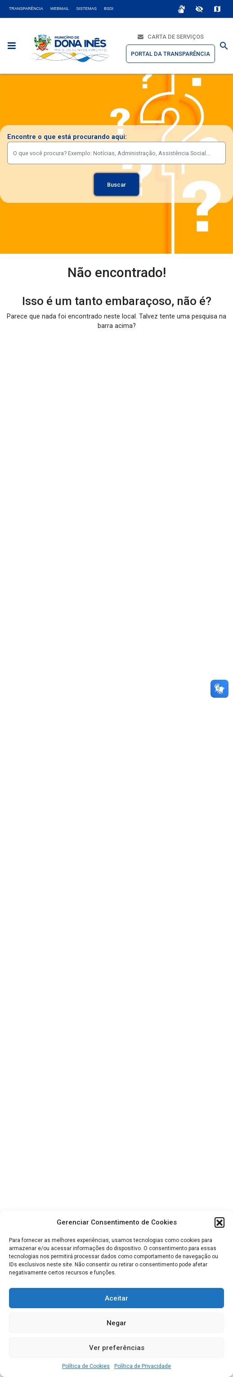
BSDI (108, 8)
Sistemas (86, 8)
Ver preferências (116, 1348)
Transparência (26, 8)
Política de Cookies (86, 1366)
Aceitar (116, 1298)
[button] (219, 1222)
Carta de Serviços (171, 36)
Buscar (116, 184)
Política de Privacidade (142, 1366)
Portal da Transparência (170, 53)
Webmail (59, 8)
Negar (116, 1323)
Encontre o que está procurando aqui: (67, 137)
